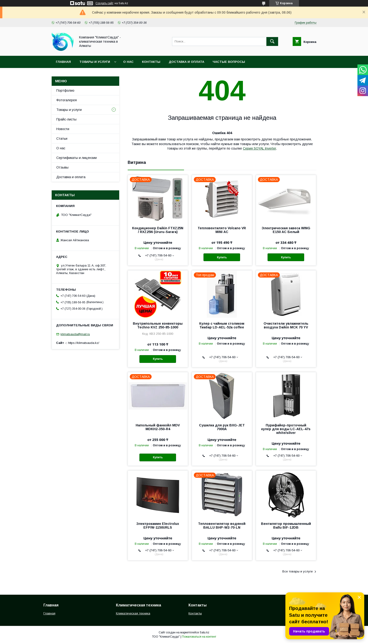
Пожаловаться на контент (199, 636)
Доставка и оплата (186, 62)
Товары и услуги (94, 62)
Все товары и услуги (297, 571)
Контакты (151, 62)
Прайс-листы (66, 119)
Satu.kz (204, 632)
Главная (63, 62)
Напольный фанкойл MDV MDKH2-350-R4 (158, 427)
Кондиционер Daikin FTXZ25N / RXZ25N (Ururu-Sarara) (157, 230)
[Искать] (272, 41)
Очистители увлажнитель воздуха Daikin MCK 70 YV (286, 325)
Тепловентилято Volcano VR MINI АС (222, 230)
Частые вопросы (229, 62)
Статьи (61, 138)
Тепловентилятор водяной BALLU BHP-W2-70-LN (221, 525)
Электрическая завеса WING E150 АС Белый (286, 230)
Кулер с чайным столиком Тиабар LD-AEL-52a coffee (221, 325)
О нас (128, 62)
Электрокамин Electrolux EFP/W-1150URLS (157, 525)
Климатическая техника (133, 613)
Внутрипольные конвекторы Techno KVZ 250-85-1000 (158, 325)
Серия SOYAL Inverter (259, 148)
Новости (62, 129)
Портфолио (65, 90)
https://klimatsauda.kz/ (83, 343)
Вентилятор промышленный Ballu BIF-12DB (286, 525)
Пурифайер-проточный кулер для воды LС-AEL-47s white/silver (285, 429)
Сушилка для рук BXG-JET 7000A (222, 427)
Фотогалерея (66, 100)
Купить (222, 257)
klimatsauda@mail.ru (75, 334)
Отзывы (62, 167)
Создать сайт (104, 3)
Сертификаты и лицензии (76, 158)
